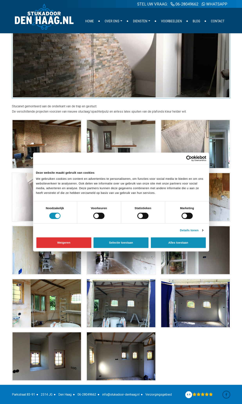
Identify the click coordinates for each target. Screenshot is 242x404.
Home (89, 21)
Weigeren (63, 242)
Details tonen (189, 230)
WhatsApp (214, 4)
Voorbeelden (171, 21)
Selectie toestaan (121, 242)
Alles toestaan (178, 242)
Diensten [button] (140, 21)
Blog (196, 21)
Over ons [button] (112, 21)
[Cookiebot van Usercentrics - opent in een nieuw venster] (189, 158)
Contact (217, 21)
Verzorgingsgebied (158, 394)
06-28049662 (184, 4)
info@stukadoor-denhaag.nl (120, 394)
